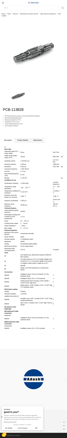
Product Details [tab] (22, 140)
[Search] (33, 8)
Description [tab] (8, 140)
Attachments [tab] (37, 140)
